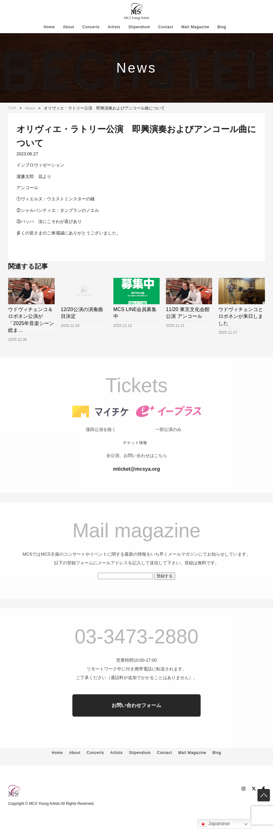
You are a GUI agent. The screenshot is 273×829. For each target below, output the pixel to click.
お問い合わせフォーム (136, 726)
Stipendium (139, 27)
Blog (221, 27)
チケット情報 (135, 463)
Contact (165, 27)
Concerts (91, 27)
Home (49, 27)
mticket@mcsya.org (136, 489)
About (68, 27)
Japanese (214, 824)
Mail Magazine (195, 27)
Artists (114, 27)
